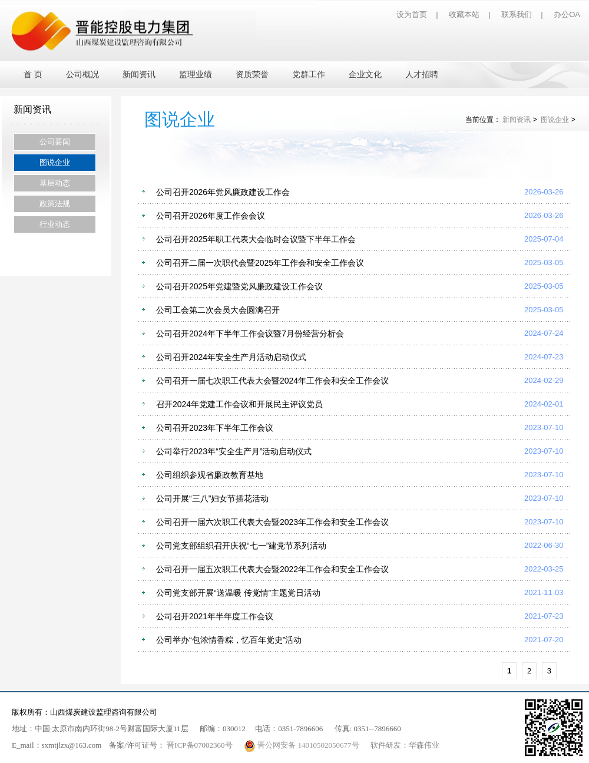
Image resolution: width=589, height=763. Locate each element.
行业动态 (54, 224)
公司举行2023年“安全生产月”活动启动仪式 (234, 451)
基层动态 (54, 183)
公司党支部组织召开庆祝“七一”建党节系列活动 (241, 545)
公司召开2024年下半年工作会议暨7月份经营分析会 (250, 333)
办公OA (567, 14)
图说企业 (54, 162)
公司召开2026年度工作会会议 (210, 215)
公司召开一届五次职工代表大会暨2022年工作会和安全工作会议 (272, 569)
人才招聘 (421, 74)
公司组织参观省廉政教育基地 (209, 475)
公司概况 (82, 74)
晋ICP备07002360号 (199, 745)
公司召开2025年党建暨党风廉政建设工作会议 (239, 286)
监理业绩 (195, 74)
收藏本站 (464, 14)
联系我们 (516, 14)
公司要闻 (54, 141)
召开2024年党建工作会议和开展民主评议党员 (239, 404)
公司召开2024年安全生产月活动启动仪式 (231, 357)
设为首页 (411, 14)
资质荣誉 (252, 74)
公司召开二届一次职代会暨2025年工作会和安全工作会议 (260, 262)
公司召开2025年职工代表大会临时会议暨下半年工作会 (256, 239)
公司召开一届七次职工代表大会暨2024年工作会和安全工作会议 (272, 380)
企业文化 (365, 74)
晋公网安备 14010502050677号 (302, 745)
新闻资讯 (139, 74)
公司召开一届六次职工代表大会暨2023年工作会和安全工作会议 (272, 522)
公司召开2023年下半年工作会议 (214, 427)
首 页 (33, 74)
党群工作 (308, 74)
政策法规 (54, 203)
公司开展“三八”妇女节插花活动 (212, 498)
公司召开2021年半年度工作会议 (214, 616)
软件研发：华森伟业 (404, 745)
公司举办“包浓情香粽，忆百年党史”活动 (229, 640)
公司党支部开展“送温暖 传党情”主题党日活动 (238, 592)
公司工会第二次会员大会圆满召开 (218, 310)
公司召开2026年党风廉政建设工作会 (223, 192)
